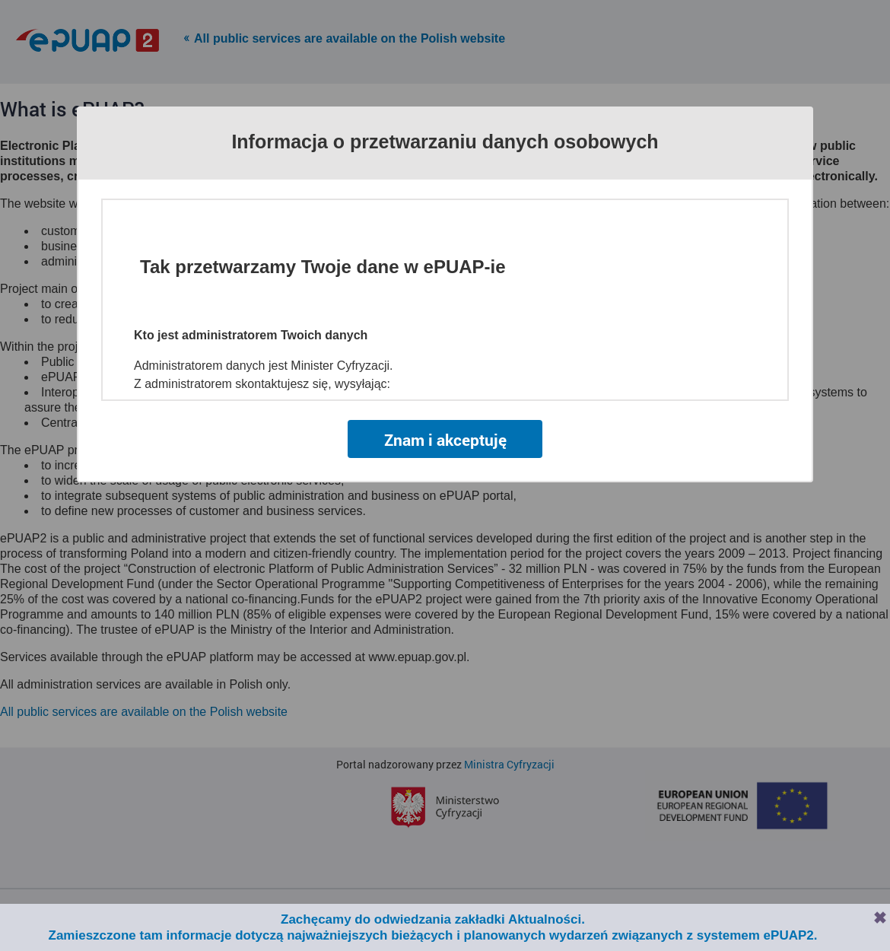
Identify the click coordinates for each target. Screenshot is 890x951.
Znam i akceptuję (445, 439)
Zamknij (880, 917)
